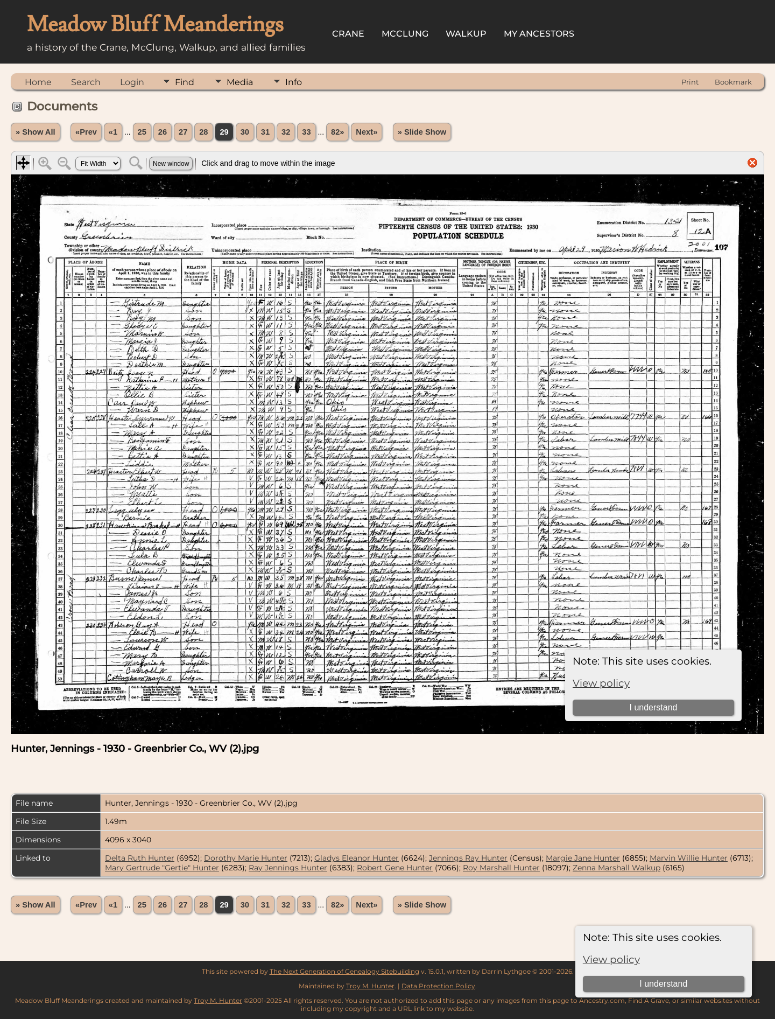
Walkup (466, 34)
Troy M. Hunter (370, 986)
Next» (366, 132)
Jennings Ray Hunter (468, 858)
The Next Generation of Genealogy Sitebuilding (344, 971)
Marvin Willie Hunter (689, 858)
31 (265, 132)
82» (337, 132)
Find (184, 82)
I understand (663, 983)
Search (86, 82)
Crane (348, 34)
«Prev (86, 132)
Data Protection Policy (438, 986)
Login (132, 82)
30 (245, 132)
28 (203, 132)
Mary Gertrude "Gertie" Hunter (162, 868)
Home (38, 82)
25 (142, 132)
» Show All (35, 132)
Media (240, 82)
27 (183, 132)
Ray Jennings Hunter (288, 868)
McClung (405, 34)
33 (306, 132)
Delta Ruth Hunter (139, 858)
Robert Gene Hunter (395, 868)
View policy (611, 959)
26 (162, 132)
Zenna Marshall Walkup (616, 868)
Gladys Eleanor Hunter (356, 858)
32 (285, 132)
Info (293, 82)
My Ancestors (539, 34)
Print (690, 82)
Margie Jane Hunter (583, 858)
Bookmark (733, 82)
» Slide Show (422, 132)
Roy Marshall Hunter (501, 868)
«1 (113, 132)
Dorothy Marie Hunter (245, 858)
